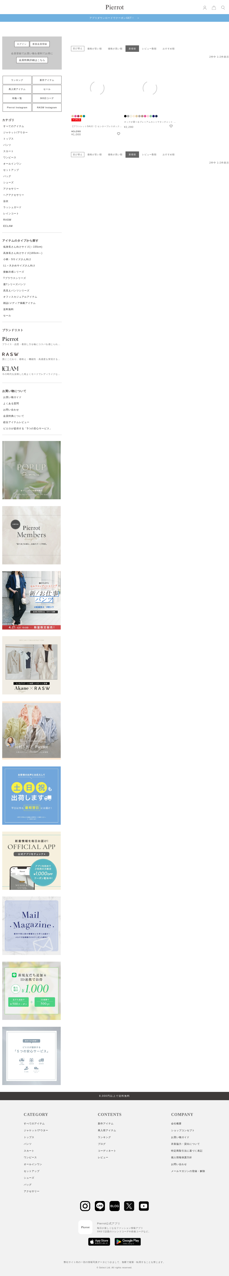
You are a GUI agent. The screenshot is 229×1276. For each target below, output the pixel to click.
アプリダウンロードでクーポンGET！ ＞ (114, 18)
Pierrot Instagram (17, 107)
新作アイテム (47, 80)
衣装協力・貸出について (185, 1144)
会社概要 (176, 1123)
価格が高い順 (115, 48)
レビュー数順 (149, 48)
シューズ (8, 182)
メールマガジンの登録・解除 (188, 1171)
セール (47, 89)
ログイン (22, 44)
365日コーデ (47, 98)
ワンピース (9, 157)
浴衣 (5, 201)
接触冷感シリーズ (13, 271)
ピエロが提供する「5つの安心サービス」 (27, 428)
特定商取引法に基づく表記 (187, 1150)
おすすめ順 (169, 48)
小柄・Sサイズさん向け (17, 259)
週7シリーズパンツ (14, 284)
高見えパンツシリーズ (16, 290)
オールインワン (12, 163)
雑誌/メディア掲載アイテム (19, 303)
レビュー (103, 1157)
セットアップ (11, 170)
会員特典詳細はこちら (32, 60)
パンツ (7, 145)
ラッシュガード (12, 207)
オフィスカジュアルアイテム (20, 296)
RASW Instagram (47, 107)
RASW (7, 219)
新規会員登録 (39, 44)
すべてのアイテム (13, 126)
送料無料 (8, 309)
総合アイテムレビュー (16, 422)
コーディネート (107, 1150)
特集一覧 (17, 98)
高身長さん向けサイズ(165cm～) (22, 253)
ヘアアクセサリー (13, 195)
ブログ (102, 1144)
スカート (8, 151)
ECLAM (8, 226)
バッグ (7, 176)
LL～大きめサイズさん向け (19, 265)
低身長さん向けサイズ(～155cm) (22, 246)
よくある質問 (11, 403)
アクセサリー (11, 188)
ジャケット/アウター (15, 132)
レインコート (11, 213)
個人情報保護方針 (181, 1157)
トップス (8, 138)
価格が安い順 (94, 48)
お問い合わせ (11, 409)
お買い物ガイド (12, 397)
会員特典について (13, 416)
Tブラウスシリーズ (14, 278)
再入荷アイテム (17, 89)
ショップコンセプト (183, 1130)
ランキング (17, 80)
